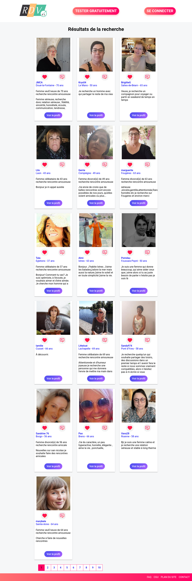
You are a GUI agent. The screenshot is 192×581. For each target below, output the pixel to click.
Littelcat (83, 345)
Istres (82, 260)
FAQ (149, 577)
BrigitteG (126, 82)
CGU (156, 577)
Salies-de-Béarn (129, 85)
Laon (38, 173)
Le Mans (83, 85)
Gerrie (82, 170)
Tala (38, 258)
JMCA (39, 82)
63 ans (136, 173)
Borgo (39, 436)
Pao (81, 433)
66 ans (49, 348)
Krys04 (82, 82)
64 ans (54, 524)
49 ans (96, 173)
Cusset (39, 348)
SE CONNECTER (160, 11)
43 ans (46, 173)
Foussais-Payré (129, 260)
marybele (41, 521)
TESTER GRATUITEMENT (96, 11)
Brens (82, 436)
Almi (81, 258)
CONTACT (184, 577)
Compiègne (85, 173)
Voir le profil (53, 115)
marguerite (127, 170)
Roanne (125, 436)
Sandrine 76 (42, 433)
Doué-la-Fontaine (45, 85)
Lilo (38, 170)
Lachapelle (84, 348)
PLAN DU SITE (169, 577)
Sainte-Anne (42, 524)
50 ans (93, 85)
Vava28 (125, 433)
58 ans (139, 348)
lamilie (39, 345)
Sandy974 (126, 345)
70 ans (59, 85)
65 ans (143, 85)
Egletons (40, 260)
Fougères (126, 173)
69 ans (96, 348)
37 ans (51, 260)
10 (99, 567)
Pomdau (125, 258)
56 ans (48, 436)
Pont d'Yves (127, 348)
